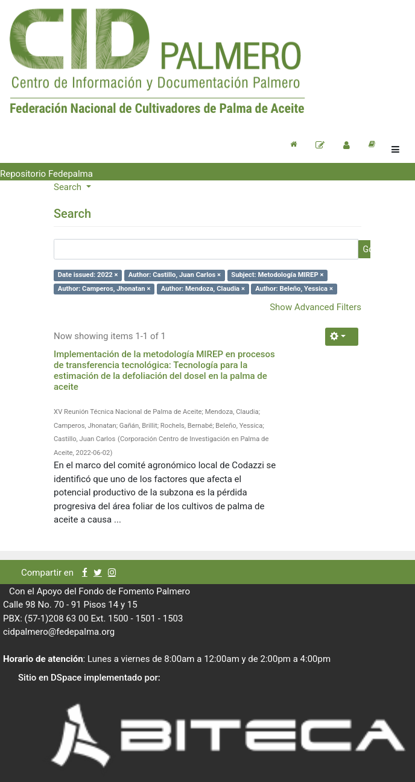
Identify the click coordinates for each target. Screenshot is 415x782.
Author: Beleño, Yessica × (294, 289)
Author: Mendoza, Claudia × (203, 289)
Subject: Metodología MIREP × (277, 275)
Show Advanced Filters (315, 307)
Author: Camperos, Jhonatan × (104, 289)
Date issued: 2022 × (88, 275)
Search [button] (69, 187)
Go (368, 249)
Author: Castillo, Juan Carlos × (174, 275)
